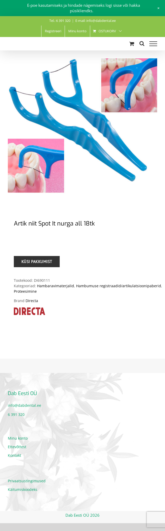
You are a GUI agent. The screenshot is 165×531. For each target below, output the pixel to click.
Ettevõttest (17, 446)
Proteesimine (25, 291)
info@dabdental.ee (24, 405)
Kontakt (14, 455)
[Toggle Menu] (153, 43)
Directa (32, 300)
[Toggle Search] (141, 43)
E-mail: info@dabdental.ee (95, 20)
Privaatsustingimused (27, 480)
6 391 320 (16, 414)
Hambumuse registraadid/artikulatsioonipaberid (118, 285)
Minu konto (18, 438)
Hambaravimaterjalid (55, 285)
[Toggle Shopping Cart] (131, 43)
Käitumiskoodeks (22, 489)
